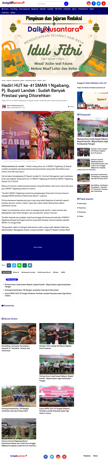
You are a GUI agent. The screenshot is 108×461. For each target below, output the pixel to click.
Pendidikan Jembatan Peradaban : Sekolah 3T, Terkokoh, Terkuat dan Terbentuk (16, 348)
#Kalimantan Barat (44, 272)
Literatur (5, 13)
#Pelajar (56, 272)
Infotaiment (83, 9)
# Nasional (81, 208)
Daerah (43, 9)
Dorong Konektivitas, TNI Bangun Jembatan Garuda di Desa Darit (32, 290)
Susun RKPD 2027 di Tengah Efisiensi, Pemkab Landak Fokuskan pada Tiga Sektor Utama (38, 294)
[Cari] (104, 10)
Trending (13, 9)
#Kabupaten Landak (28, 272)
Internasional (24, 9)
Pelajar (39, 80)
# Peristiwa (81, 212)
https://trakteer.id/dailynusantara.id (91, 88)
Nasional (34, 9)
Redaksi (87, 456)
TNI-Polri (58, 9)
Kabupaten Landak (18, 80)
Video (12, 13)
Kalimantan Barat (30, 80)
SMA (44, 80)
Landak (50, 9)
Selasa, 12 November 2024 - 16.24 (16, 107)
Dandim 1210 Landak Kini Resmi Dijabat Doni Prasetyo (99, 151)
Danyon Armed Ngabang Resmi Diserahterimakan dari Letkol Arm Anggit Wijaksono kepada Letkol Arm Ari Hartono (19, 443)
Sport (74, 9)
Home (5, 9)
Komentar (71, 106)
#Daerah (16, 272)
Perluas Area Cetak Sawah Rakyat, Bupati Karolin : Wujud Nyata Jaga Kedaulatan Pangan (38, 285)
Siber (95, 456)
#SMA (63, 272)
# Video (80, 216)
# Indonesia (81, 203)
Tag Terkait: (7, 272)
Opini (91, 9)
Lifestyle (66, 9)
